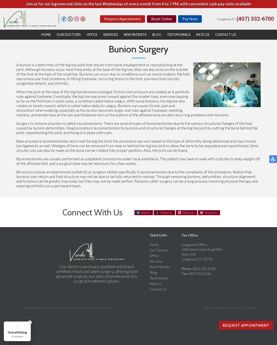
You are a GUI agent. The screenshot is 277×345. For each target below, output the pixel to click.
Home (46, 35)
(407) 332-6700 (255, 18)
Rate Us (202, 35)
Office (92, 35)
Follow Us (166, 212)
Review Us (211, 212)
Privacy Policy (247, 308)
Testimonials (178, 35)
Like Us (145, 212)
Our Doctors (69, 35)
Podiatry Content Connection (95, 308)
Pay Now (191, 18)
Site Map (209, 308)
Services (110, 35)
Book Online (162, 18)
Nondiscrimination (226, 308)
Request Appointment (122, 18)
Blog (156, 35)
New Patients (135, 35)
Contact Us (225, 35)
